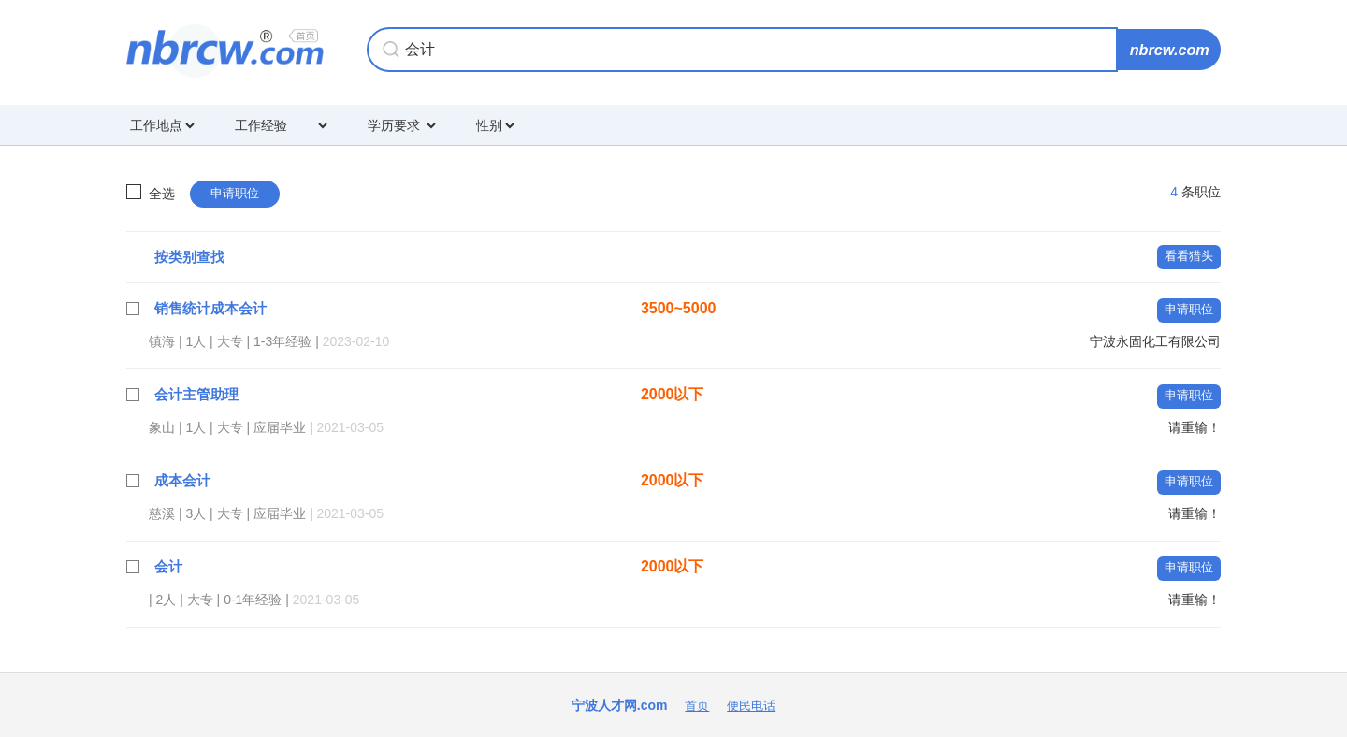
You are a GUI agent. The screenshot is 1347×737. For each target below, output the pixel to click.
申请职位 (236, 193)
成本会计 (184, 480)
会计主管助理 (199, 394)
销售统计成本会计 (214, 308)
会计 (169, 566)
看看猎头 (1187, 255)
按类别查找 (191, 257)
